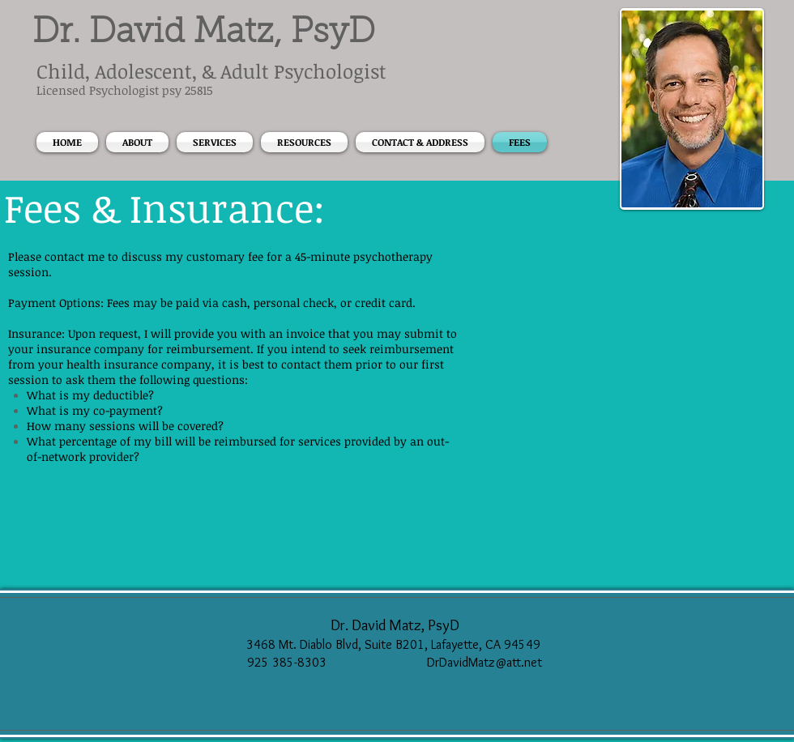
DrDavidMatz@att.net (484, 662)
